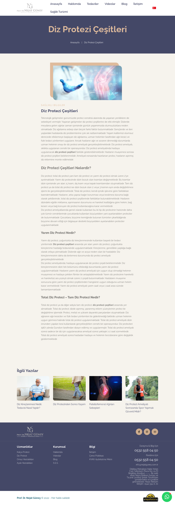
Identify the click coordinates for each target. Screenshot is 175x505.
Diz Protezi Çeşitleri (93, 42)
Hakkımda (74, 3)
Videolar (110, 3)
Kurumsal (59, 446)
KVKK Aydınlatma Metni (100, 459)
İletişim (138, 3)
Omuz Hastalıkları (25, 459)
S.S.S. (55, 463)
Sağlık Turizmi (59, 11)
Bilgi (92, 446)
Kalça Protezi (23, 452)
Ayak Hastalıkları (25, 463)
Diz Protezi (22, 456)
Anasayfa (56, 3)
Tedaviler (93, 3)
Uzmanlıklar (25, 446)
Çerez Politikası (96, 456)
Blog (124, 3)
